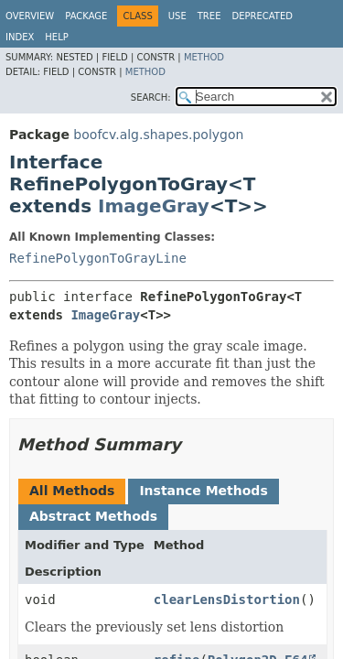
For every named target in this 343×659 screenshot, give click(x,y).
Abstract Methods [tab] (93, 516)
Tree (209, 16)
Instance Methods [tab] (203, 490)
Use (177, 16)
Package (86, 16)
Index (19, 37)
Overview (29, 16)
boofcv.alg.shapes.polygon (158, 134)
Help (56, 37)
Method (204, 57)
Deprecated (262, 16)
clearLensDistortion (227, 599)
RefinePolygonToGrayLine (98, 258)
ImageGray (153, 206)
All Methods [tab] (71, 490)
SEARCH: (151, 97)
